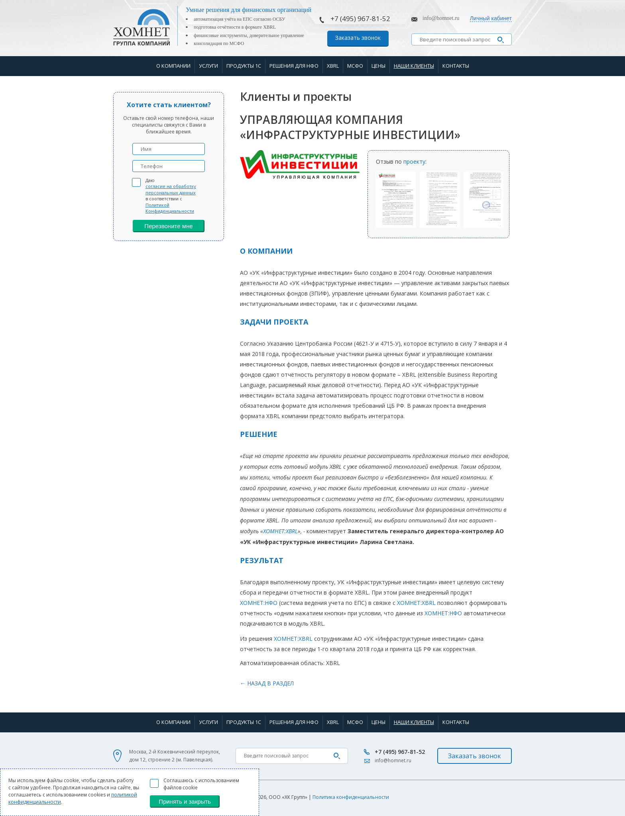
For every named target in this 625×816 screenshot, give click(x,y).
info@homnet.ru (441, 18)
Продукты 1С (243, 65)
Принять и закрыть (185, 801)
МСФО (355, 65)
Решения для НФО (293, 65)
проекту (414, 161)
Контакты (455, 65)
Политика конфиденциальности (350, 797)
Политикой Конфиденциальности (169, 208)
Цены (378, 65)
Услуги (208, 65)
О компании (173, 65)
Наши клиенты (414, 65)
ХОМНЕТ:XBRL (280, 531)
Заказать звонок (358, 37)
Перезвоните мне (168, 226)
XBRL (333, 65)
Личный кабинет (491, 18)
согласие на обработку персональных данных (170, 189)
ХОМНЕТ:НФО (258, 603)
